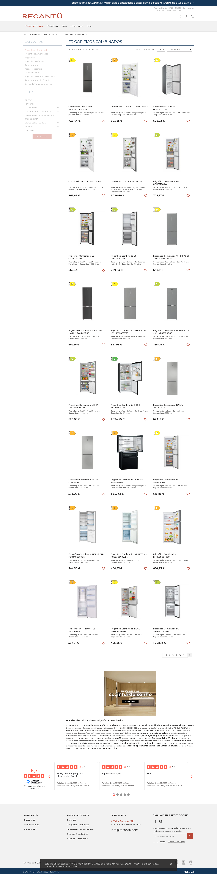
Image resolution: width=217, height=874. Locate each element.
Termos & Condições (32, 861)
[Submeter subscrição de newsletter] (190, 835)
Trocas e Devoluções (77, 832)
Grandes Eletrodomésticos (44, 33)
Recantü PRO (30, 827)
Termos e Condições (176, 840)
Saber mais (73, 866)
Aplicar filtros (42, 136)
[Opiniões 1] (114, 793)
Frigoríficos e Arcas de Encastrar (40, 74)
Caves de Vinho (32, 71)
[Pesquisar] (132, 16)
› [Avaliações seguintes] (192, 774)
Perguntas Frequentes (78, 823)
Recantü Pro (77, 26)
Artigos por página (145, 48)
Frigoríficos (30, 56)
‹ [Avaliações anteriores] (49, 774)
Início (26, 33)
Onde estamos (188, 8)
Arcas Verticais (32, 63)
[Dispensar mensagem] (193, 3)
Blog (89, 26)
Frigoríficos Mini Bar (34, 59)
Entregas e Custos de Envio (80, 827)
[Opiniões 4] (125, 793)
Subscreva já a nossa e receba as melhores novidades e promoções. (172, 828)
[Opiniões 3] (121, 793)
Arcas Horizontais (33, 67)
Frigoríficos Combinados (76, 33)
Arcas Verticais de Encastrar (38, 78)
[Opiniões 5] (128, 793)
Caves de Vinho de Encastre (38, 82)
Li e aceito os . (169, 840)
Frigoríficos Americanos (36, 52)
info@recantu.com (124, 828)
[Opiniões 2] (117, 793)
